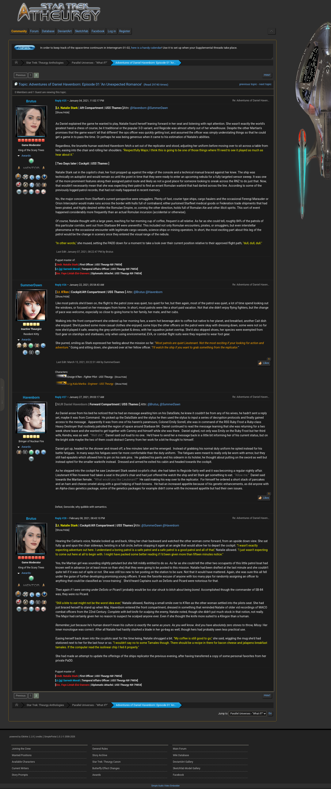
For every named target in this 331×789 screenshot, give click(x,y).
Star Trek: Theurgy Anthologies (45, 62)
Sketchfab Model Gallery (186, 768)
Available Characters (23, 761)
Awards (96, 774)
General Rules (100, 748)
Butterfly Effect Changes (105, 768)
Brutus (31, 101)
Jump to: (223, 713)
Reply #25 (60, 100)
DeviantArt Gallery (183, 761)
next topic (265, 84)
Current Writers (20, 768)
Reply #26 (60, 284)
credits (39, 736)
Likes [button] (266, 362)
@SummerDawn (157, 108)
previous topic (248, 84)
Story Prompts (20, 774)
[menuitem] (20, 75)
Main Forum (179, 748)
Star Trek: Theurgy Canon (106, 761)
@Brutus (139, 292)
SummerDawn (31, 285)
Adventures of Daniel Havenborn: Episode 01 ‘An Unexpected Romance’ (158, 62)
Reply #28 (60, 518)
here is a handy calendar (146, 47)
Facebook (178, 774)
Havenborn (31, 397)
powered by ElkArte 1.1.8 (21, 736)
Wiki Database (181, 755)
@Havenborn (138, 108)
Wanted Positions (21, 755)
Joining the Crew (21, 748)
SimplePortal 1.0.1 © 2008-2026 (59, 736)
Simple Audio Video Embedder (165, 786)
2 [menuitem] (36, 75)
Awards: (26, 155)
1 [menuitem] (30, 75)
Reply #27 (60, 397)
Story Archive (99, 755)
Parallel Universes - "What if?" (89, 62)
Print (267, 75)
